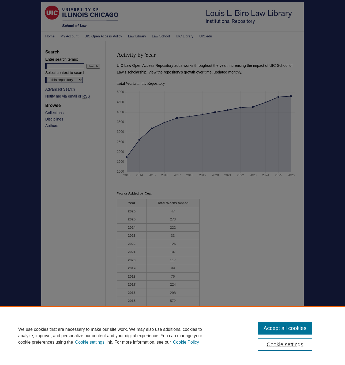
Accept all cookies (285, 328)
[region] (172, 335)
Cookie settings (89, 342)
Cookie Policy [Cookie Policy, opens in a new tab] (186, 342)
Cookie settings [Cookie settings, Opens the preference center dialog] (285, 344)
